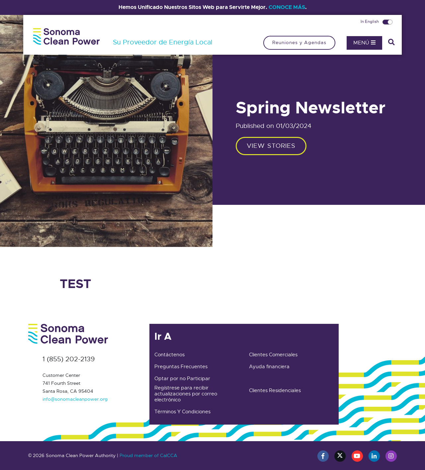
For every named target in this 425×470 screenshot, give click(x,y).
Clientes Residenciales (275, 390)
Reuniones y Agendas (299, 42)
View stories (271, 146)
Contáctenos (169, 355)
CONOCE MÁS (287, 7)
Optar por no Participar (182, 379)
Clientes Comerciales (273, 355)
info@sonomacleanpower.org (75, 399)
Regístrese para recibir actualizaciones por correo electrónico (185, 394)
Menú (364, 42)
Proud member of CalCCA (148, 455)
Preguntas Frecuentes (181, 367)
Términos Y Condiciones (182, 412)
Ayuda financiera (269, 367)
